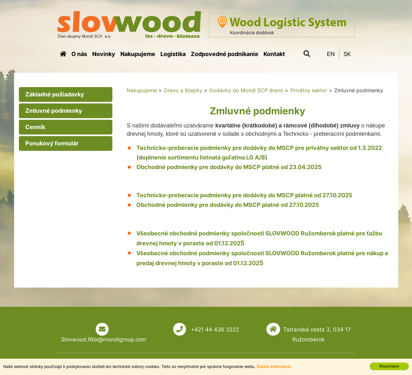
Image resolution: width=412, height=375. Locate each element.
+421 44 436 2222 (214, 329)
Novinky (103, 54)
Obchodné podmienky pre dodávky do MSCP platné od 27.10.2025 (227, 204)
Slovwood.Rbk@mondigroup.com (103, 339)
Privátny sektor (308, 90)
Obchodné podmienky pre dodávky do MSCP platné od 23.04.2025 (229, 167)
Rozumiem (389, 366)
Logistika (173, 54)
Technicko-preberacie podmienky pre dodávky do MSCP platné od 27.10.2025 (244, 195)
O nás (79, 54)
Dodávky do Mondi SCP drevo (246, 90)
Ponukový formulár (51, 143)
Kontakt (274, 54)
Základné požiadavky (54, 94)
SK (347, 54)
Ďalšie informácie (274, 366)
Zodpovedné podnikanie (224, 54)
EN (331, 54)
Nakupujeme (137, 54)
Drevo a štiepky (183, 90)
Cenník (35, 127)
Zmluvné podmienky (53, 110)
